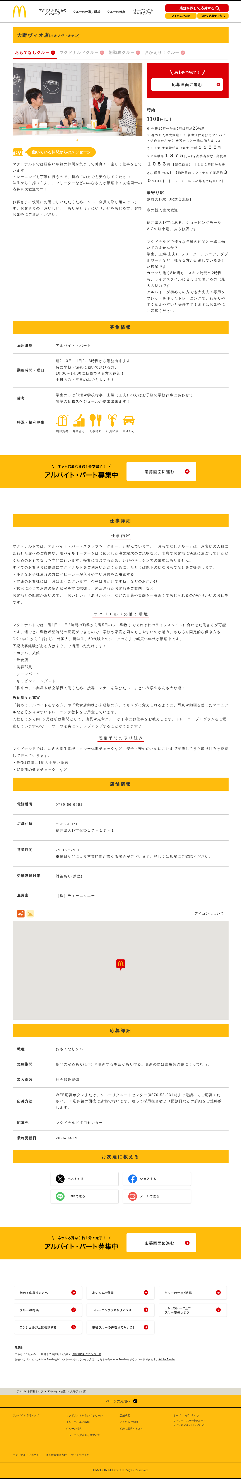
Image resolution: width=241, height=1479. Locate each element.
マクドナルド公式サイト (27, 1454)
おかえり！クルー (162, 52)
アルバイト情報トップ (26, 1415)
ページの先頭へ (118, 1401)
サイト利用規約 (80, 1454)
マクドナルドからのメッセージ (52, 12)
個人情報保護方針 (56, 1454)
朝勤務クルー (122, 52)
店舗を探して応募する (196, 8)
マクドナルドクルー (79, 52)
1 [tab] (77, 141)
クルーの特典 (116, 11)
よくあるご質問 (181, 16)
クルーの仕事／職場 (86, 11)
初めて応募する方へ (213, 16)
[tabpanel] (77, 99)
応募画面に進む (187, 85)
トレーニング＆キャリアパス (142, 12)
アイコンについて (209, 913)
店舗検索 (125, 1415)
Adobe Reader (166, 1359)
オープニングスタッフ (186, 1415)
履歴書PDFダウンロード (86, 1354)
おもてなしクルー (32, 52)
